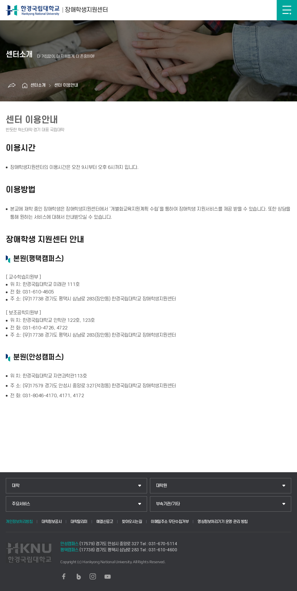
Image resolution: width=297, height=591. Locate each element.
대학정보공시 (51, 521)
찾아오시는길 (132, 521)
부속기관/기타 (168, 503)
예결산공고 (104, 521)
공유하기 (11, 85)
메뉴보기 (287, 10)
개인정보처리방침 (19, 521)
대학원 (161, 485)
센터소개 (38, 85)
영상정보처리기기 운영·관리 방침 (223, 521)
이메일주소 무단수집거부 (170, 521)
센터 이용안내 (66, 85)
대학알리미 (78, 521)
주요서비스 (21, 503)
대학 (15, 485)
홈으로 (24, 85)
